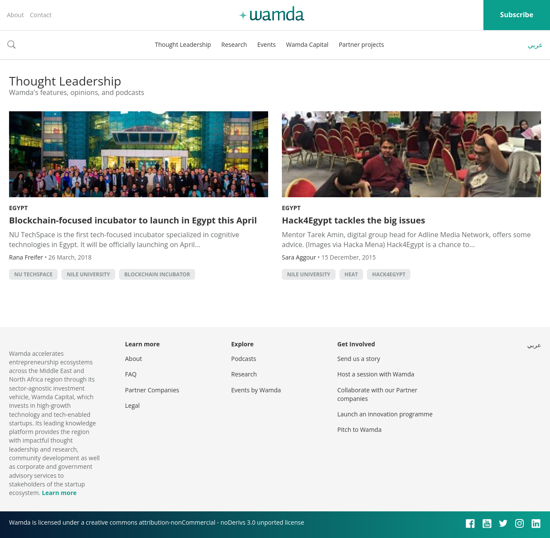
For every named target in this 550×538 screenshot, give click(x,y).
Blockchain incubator (157, 274)
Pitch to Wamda (359, 429)
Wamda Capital (307, 44)
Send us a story (358, 359)
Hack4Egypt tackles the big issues (353, 220)
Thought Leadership (183, 44)
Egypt (18, 208)
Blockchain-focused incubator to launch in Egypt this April (133, 220)
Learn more (59, 493)
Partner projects (361, 44)
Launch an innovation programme (385, 414)
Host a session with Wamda (375, 374)
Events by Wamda (256, 390)
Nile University (88, 274)
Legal (132, 405)
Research (234, 44)
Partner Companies (152, 390)
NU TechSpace (33, 274)
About (15, 15)
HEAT (351, 274)
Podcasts (243, 359)
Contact (40, 15)
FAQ (131, 374)
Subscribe (516, 14)
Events (266, 44)
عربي (535, 44)
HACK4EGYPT (388, 274)
